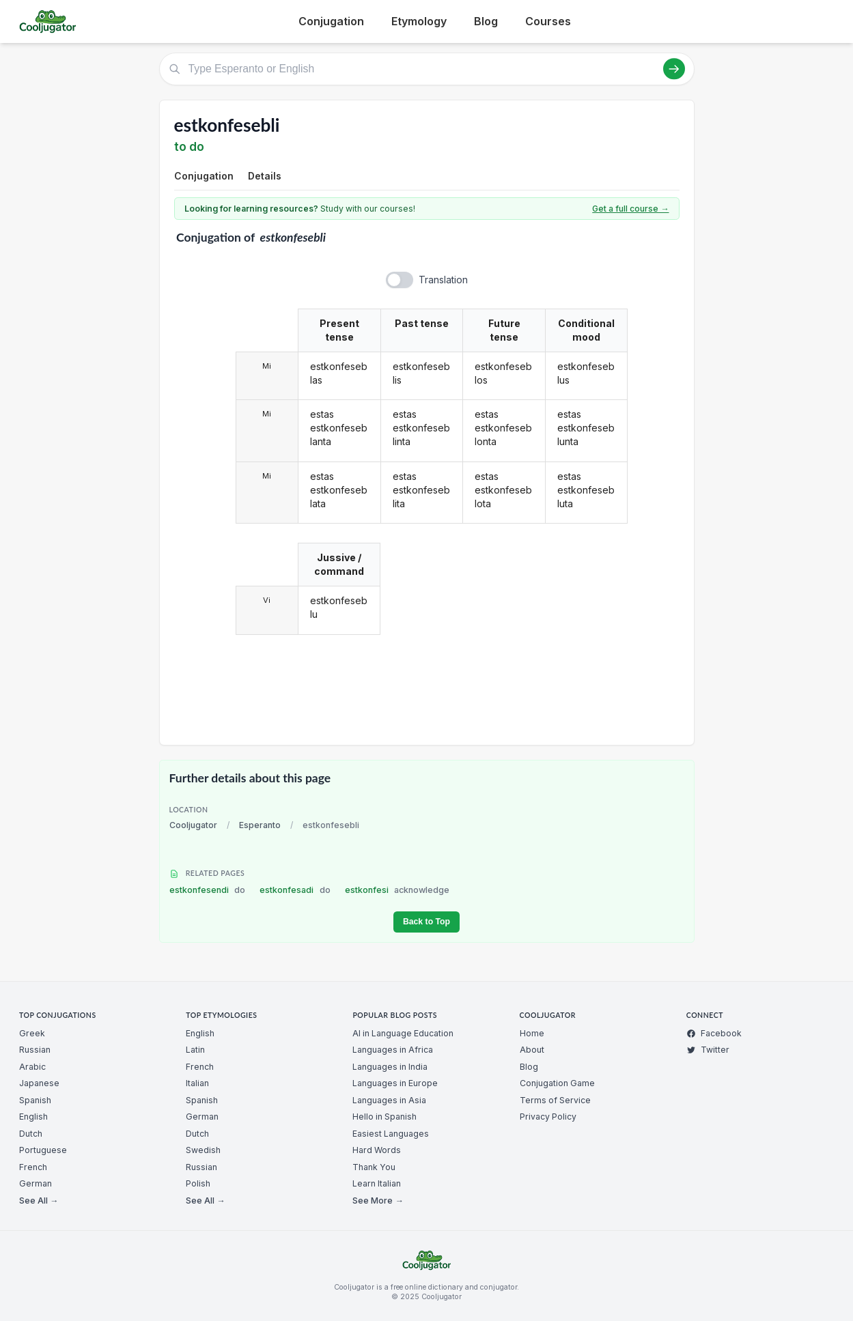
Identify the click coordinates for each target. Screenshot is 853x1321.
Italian (197, 1083)
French (33, 1167)
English (33, 1116)
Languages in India (390, 1067)
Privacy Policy (548, 1116)
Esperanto (260, 825)
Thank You (373, 1167)
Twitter (707, 1050)
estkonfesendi (207, 890)
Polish (198, 1183)
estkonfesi (397, 890)
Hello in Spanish (384, 1116)
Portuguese (43, 1150)
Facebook (714, 1033)
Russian (35, 1050)
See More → (377, 1200)
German (35, 1183)
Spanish (35, 1100)
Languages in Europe (395, 1083)
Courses (548, 21)
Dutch (30, 1133)
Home (532, 1033)
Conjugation (331, 21)
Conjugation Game (557, 1083)
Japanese (39, 1083)
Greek (32, 1033)
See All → (38, 1200)
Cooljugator (193, 825)
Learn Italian (376, 1183)
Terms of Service (555, 1100)
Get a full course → (630, 208)
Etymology (419, 21)
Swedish (203, 1150)
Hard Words (376, 1150)
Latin (195, 1050)
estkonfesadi (295, 890)
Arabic (32, 1067)
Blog (486, 21)
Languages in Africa (392, 1050)
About (532, 1050)
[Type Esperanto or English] (427, 69)
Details (264, 176)
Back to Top (426, 921)
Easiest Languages (390, 1133)
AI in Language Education (402, 1033)
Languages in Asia (389, 1100)
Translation (443, 279)
